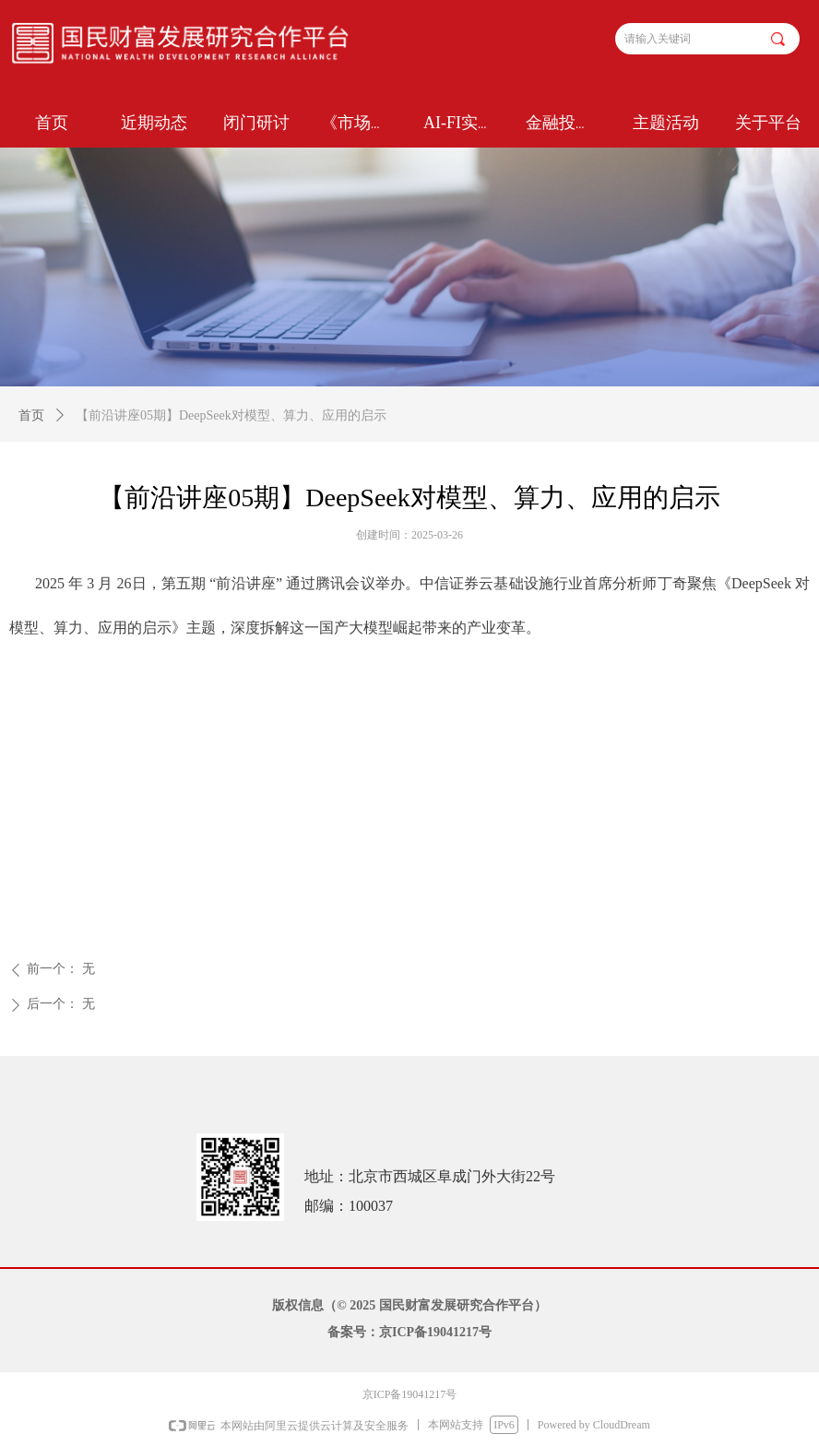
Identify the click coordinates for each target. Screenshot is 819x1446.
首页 (31, 415)
